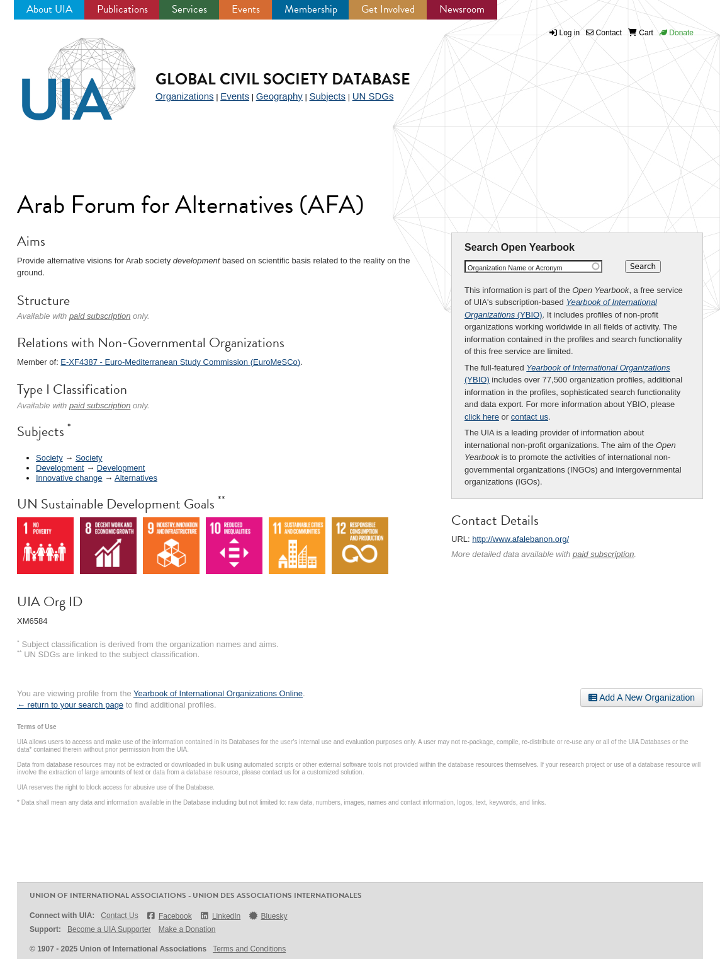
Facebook (169, 916)
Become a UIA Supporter (109, 929)
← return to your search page (70, 704)
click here (481, 417)
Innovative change (69, 478)
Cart (640, 32)
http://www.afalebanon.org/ (520, 539)
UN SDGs (373, 96)
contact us (529, 417)
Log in (570, 32)
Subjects (327, 96)
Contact (604, 32)
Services (189, 9)
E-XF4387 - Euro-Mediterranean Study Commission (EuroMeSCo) (180, 362)
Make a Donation (187, 929)
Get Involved (388, 9)
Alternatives (136, 478)
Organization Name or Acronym (515, 268)
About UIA (49, 9)
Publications (122, 9)
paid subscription (603, 554)
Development (60, 468)
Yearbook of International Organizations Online (218, 693)
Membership (310, 9)
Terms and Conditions (249, 949)
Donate (677, 32)
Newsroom (462, 9)
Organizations (184, 96)
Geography (279, 96)
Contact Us (119, 915)
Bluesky (267, 916)
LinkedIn (220, 916)
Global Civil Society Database (282, 79)
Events (246, 9)
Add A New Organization (641, 697)
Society (49, 457)
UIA (64, 71)
